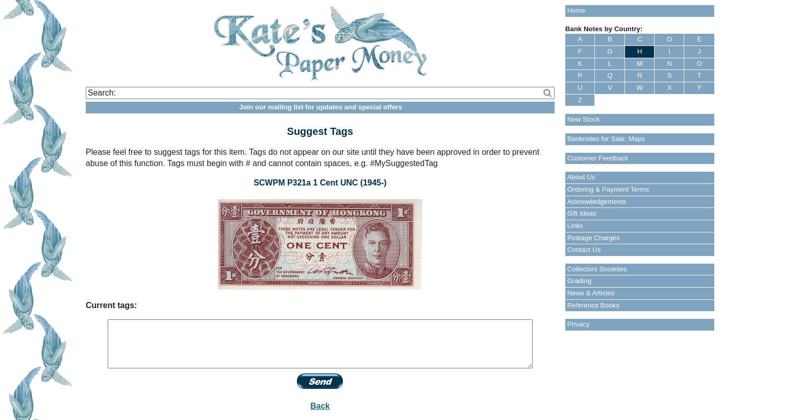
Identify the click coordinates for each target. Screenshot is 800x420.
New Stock (583, 119)
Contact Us (584, 249)
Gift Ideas (581, 213)
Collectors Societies (597, 269)
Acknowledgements (597, 201)
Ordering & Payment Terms (608, 189)
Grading (579, 281)
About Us (581, 177)
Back (320, 406)
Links (575, 225)
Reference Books (593, 305)
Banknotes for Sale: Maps (606, 139)
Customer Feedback (598, 158)
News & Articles (591, 293)
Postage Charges (593, 238)
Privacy (578, 324)
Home (576, 10)
